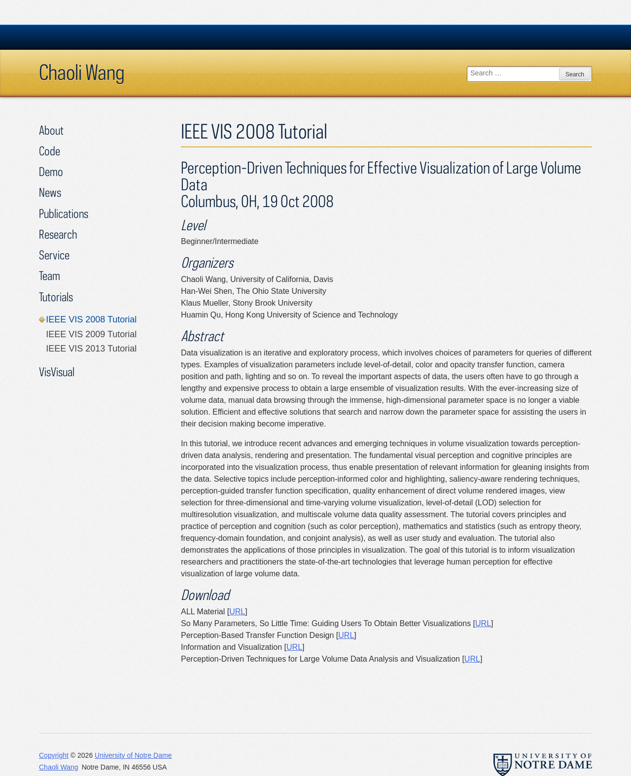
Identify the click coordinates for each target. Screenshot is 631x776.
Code (49, 150)
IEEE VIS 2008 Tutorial (91, 319)
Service (54, 254)
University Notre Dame (113, 37)
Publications (63, 213)
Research (58, 234)
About (51, 130)
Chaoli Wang (82, 72)
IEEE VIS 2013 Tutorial (91, 348)
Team (49, 275)
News (50, 192)
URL (237, 611)
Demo (51, 171)
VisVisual (56, 371)
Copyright (54, 755)
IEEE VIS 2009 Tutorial (91, 334)
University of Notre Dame (133, 755)
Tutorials (56, 296)
